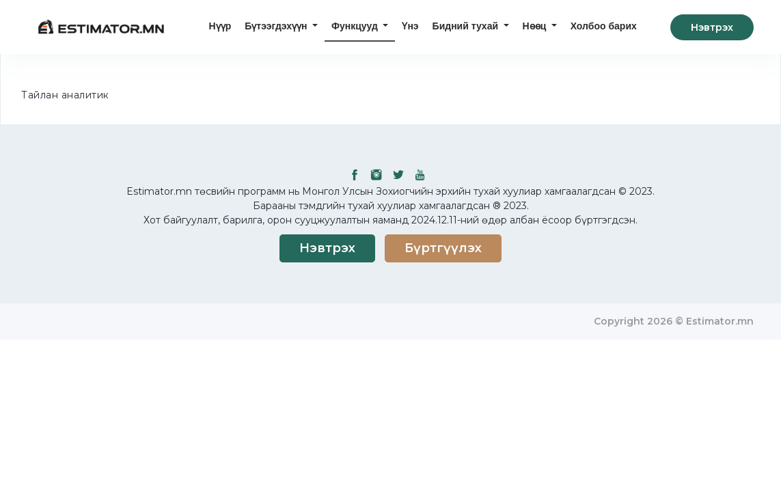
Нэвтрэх (712, 27)
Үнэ (410, 25)
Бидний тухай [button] (467, 25)
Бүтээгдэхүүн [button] (277, 25)
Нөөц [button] (536, 25)
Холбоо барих (604, 25)
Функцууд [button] (356, 25)
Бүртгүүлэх (443, 248)
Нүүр (220, 25)
